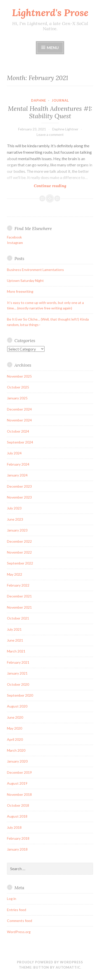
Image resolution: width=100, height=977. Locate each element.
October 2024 (18, 431)
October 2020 (18, 684)
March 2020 (16, 750)
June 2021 (15, 640)
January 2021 (17, 673)
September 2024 (20, 442)
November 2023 (19, 497)
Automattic (68, 967)
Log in (11, 898)
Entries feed (16, 910)
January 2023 (17, 530)
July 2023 (14, 508)
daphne (38, 100)
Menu (53, 47)
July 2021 (14, 629)
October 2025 (18, 387)
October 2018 (18, 805)
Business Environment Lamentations (35, 269)
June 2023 (15, 519)
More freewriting (20, 291)
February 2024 (18, 464)
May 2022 (14, 574)
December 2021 (19, 596)
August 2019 (17, 783)
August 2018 (17, 816)
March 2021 (16, 651)
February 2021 (18, 662)
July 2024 (14, 453)
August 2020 (17, 706)
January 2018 (17, 849)
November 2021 (19, 607)
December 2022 (19, 541)
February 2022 (18, 585)
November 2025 (19, 376)
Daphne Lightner (65, 129)
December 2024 (19, 409)
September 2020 (20, 695)
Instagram (15, 242)
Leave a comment (50, 134)
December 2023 (19, 486)
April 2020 (15, 739)
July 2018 (14, 827)
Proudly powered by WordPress (50, 962)
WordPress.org (19, 932)
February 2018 (18, 838)
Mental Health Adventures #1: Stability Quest (50, 112)
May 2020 (14, 728)
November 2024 (19, 420)
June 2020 (15, 717)
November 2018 (19, 794)
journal (60, 100)
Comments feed (19, 920)
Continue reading (60, 185)
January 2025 (17, 398)
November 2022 (19, 552)
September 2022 (20, 563)
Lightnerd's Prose (50, 12)
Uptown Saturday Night (25, 280)
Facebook (14, 237)
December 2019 (19, 772)
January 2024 (17, 475)
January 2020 (17, 761)
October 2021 (18, 618)
